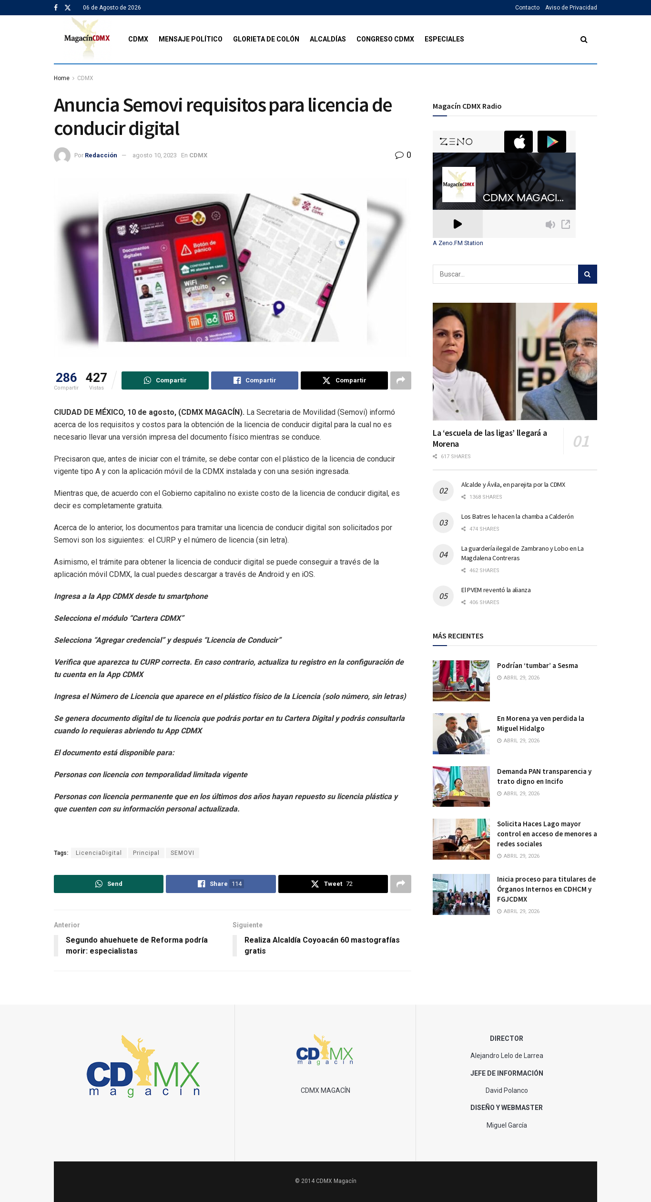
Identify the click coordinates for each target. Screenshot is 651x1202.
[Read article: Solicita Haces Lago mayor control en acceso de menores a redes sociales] (461, 839)
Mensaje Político (191, 39)
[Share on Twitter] (344, 380)
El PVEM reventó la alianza (496, 590)
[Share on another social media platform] (400, 380)
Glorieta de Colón (266, 39)
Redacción (101, 155)
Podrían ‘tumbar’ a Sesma (537, 665)
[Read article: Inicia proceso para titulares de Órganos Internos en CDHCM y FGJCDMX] (461, 894)
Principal (146, 853)
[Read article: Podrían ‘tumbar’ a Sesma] (461, 680)
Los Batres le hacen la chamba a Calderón (517, 516)
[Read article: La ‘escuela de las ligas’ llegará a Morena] (515, 362)
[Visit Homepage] (87, 39)
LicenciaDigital (99, 853)
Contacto (527, 7)
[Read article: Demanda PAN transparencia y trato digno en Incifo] (461, 786)
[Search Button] (584, 39)
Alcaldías (328, 39)
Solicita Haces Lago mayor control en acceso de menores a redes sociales (547, 833)
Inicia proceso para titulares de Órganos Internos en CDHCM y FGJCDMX (546, 889)
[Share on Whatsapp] (165, 380)
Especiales (444, 39)
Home (62, 78)
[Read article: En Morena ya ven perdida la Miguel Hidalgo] (461, 733)
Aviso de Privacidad (571, 7)
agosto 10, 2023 (154, 155)
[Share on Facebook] (254, 380)
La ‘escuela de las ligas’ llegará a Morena (490, 438)
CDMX (138, 39)
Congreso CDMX (385, 39)
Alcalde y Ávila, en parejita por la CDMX (513, 484)
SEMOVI (182, 853)
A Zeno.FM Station (458, 243)
